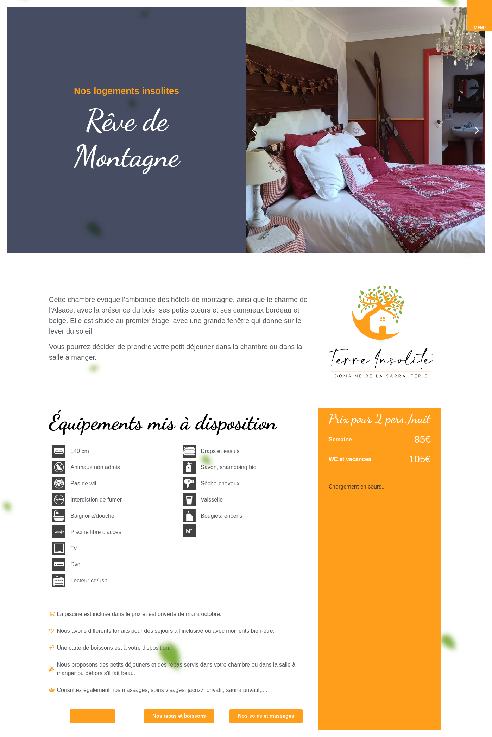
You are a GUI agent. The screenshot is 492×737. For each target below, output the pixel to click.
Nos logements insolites (126, 91)
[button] (479, 12)
